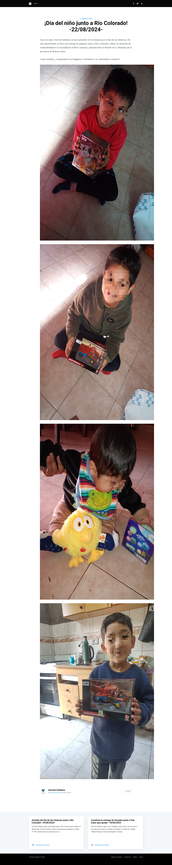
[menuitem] (36, 4)
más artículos (56, 793)
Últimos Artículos (116, 857)
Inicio (36, 3)
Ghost (141, 857)
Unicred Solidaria (56, 790)
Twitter (135, 857)
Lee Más (127, 791)
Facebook (127, 857)
